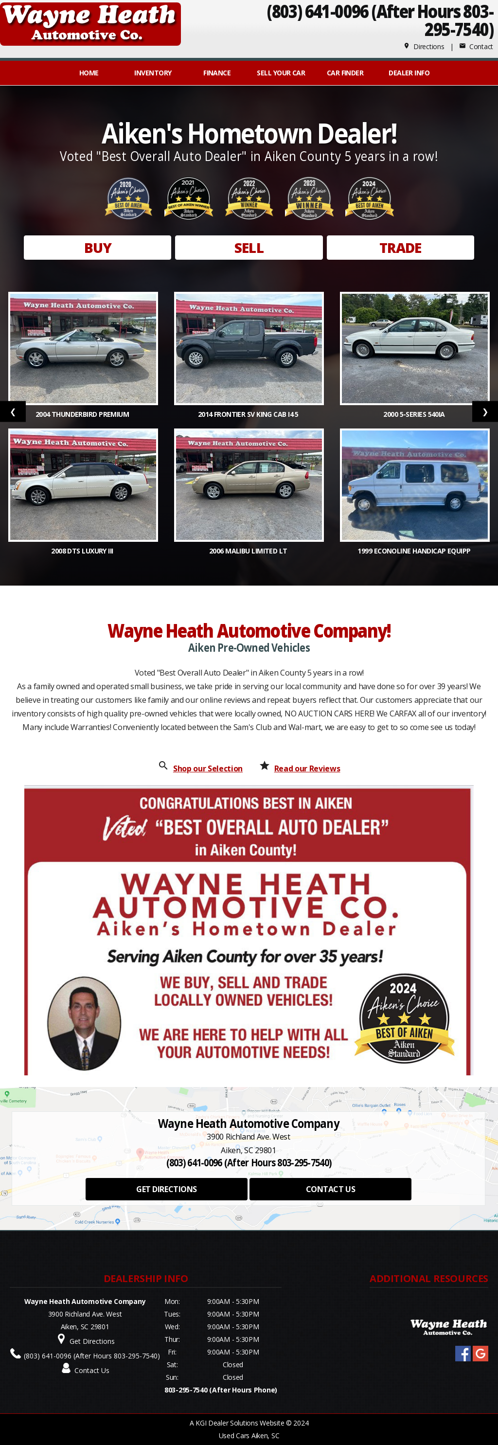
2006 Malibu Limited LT (249, 550)
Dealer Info (409, 72)
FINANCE (217, 72)
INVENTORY (152, 72)
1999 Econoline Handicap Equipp (414, 550)
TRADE (400, 247)
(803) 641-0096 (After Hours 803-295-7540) (92, 1355)
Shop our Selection (208, 768)
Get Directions (92, 1341)
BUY (97, 247)
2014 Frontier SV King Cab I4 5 (249, 414)
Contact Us (91, 1370)
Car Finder (345, 72)
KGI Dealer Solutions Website (240, 1422)
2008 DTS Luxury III (83, 550)
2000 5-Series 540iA (414, 414)
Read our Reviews (307, 768)
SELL (249, 247)
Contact (476, 46)
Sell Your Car (281, 72)
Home (89, 72)
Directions (424, 46)
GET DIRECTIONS (166, 1189)
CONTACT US (330, 1189)
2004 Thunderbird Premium (83, 414)
